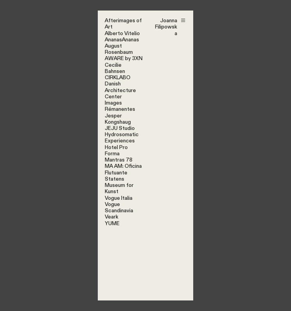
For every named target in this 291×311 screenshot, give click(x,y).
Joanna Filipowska (166, 27)
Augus (112, 46)
